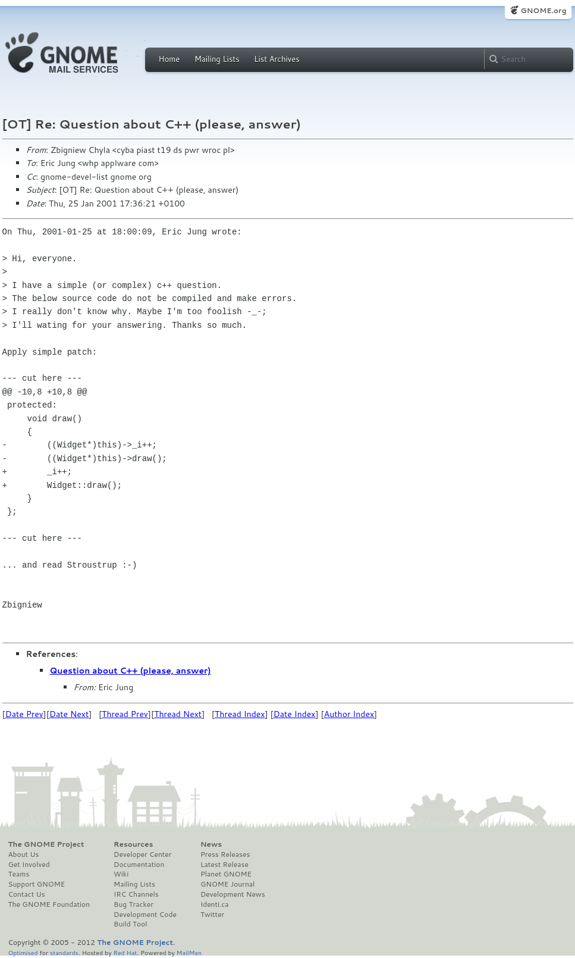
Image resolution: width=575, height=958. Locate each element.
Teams (19, 874)
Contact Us (26, 894)
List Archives (276, 59)
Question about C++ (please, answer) (130, 671)
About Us (23, 854)
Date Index (295, 714)
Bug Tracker (133, 904)
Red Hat (125, 952)
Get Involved (29, 864)
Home (169, 59)
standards (64, 952)
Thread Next (178, 714)
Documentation (139, 864)
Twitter (212, 914)
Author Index (349, 714)
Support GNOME (36, 884)
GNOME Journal (227, 884)
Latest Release (224, 864)
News (211, 844)
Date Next (69, 714)
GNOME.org (543, 10)
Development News (232, 894)
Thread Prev (125, 714)
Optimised (23, 952)
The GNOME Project (46, 844)
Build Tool (130, 924)
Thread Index (240, 714)
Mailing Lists (217, 59)
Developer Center (142, 854)
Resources (133, 844)
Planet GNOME (226, 874)
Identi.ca (214, 904)
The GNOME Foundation (49, 904)
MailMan (189, 952)
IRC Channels (136, 894)
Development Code (145, 914)
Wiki (121, 874)
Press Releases (225, 854)
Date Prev (24, 714)
